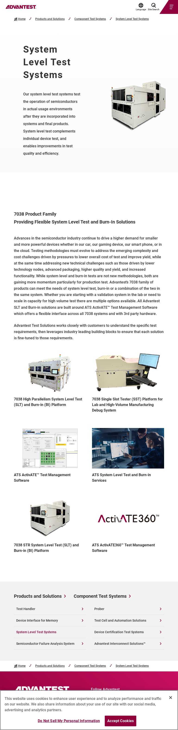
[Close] (170, 699)
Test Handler (25, 609)
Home (21, 19)
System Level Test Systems (132, 19)
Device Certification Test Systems (119, 632)
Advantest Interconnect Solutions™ (120, 643)
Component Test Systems (90, 19)
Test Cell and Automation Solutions (120, 620)
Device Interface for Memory (37, 620)
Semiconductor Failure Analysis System (45, 643)
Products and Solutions (50, 19)
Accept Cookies (120, 723)
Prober (99, 609)
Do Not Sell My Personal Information (69, 723)
